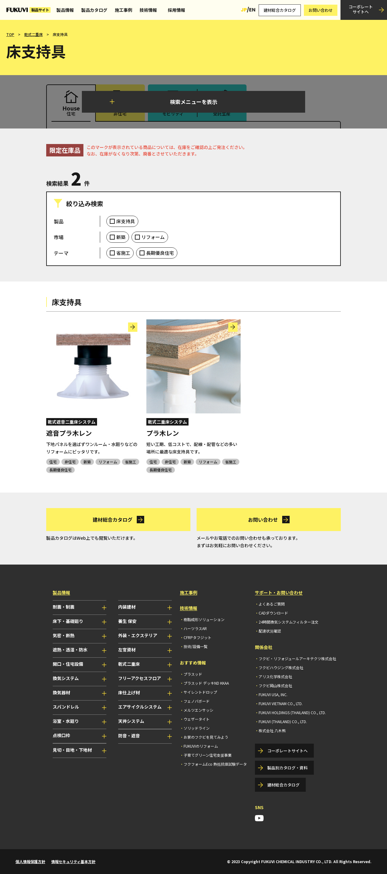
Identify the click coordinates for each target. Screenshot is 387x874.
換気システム (66, 678)
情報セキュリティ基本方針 (73, 861)
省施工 (123, 253)
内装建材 (127, 607)
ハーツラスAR (195, 628)
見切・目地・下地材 (72, 750)
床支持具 (125, 221)
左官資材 (127, 649)
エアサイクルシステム (140, 707)
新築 (121, 237)
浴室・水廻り (66, 721)
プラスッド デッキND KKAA (206, 683)
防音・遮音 (129, 735)
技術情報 (148, 10)
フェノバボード (197, 701)
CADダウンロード (273, 612)
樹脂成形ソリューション (204, 619)
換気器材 (61, 692)
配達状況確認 (270, 630)
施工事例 (123, 10)
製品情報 (65, 10)
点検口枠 (61, 735)
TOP (10, 34)
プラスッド (193, 674)
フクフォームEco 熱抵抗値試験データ (215, 764)
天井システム (131, 721)
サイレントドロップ (200, 692)
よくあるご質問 (272, 603)
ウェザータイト (197, 719)
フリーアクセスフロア (139, 678)
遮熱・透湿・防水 (70, 649)
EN (252, 9)
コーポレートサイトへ (361, 9)
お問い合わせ (321, 10)
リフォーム (153, 237)
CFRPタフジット (197, 637)
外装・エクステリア (137, 635)
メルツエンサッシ (198, 710)
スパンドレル (66, 707)
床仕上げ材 (129, 692)
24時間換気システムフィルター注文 (288, 621)
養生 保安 (127, 621)
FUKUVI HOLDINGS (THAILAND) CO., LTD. (292, 712)
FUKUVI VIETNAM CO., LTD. (281, 703)
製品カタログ (94, 10)
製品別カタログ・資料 (287, 768)
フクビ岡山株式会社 (275, 685)
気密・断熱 (63, 635)
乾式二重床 (33, 34)
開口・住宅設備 (68, 664)
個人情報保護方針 (30, 861)
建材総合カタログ (280, 10)
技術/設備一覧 (195, 646)
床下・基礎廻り (68, 621)
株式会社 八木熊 (272, 730)
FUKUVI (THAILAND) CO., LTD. (283, 721)
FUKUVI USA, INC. (273, 694)
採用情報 (176, 10)
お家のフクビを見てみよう (206, 737)
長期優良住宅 (160, 253)
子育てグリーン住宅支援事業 (208, 755)
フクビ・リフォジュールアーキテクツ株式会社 (297, 658)
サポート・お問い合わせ (279, 592)
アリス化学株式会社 (275, 676)
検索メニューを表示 (193, 102)
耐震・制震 (63, 607)
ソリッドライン (197, 728)
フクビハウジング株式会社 (281, 667)
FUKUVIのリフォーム (201, 746)
